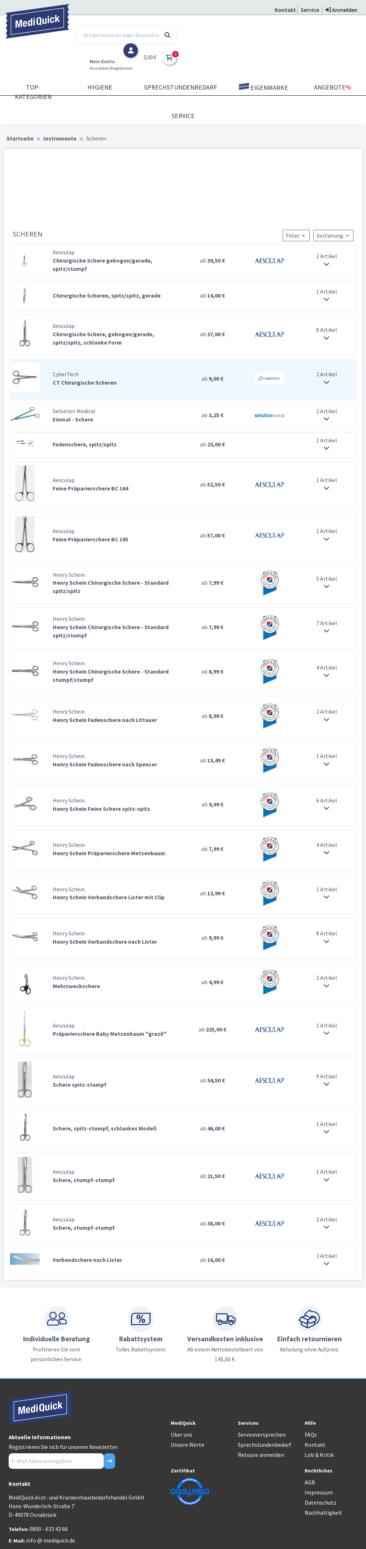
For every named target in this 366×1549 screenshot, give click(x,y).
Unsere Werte (187, 1444)
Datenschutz (320, 1502)
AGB (310, 1482)
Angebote (332, 87)
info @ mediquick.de (50, 1540)
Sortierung (333, 235)
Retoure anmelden (261, 1454)
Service (183, 116)
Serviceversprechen (262, 1434)
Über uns (181, 1434)
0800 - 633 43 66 (49, 1528)
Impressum (319, 1492)
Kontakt (315, 1444)
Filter (296, 235)
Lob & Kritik (319, 1454)
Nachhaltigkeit (323, 1512)
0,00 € (150, 57)
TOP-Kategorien (33, 92)
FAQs (311, 1434)
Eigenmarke (263, 87)
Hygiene (99, 87)
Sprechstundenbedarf (180, 87)
